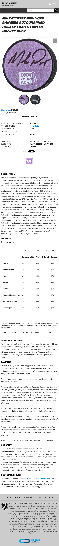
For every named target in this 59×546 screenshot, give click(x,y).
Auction (33, 147)
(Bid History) (36, 126)
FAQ (39, 497)
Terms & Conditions (13, 497)
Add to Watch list (29, 117)
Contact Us (49, 497)
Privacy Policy (28, 497)
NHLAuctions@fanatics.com (39, 478)
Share (24, 151)
